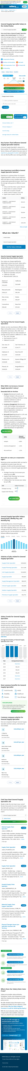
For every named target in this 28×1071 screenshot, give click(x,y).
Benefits (16, 72)
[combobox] (14, 29)
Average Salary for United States (10, 134)
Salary (6, 10)
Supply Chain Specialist (8, 847)
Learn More (15, 3)
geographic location (13, 153)
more (22, 839)
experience (4, 153)
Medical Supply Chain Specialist (8, 828)
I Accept (25, 2)
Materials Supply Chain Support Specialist (8, 905)
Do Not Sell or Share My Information (10, 1066)
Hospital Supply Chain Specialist (8, 885)
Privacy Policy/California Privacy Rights (10, 1059)
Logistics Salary (12, 10)
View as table (22, 75)
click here (3, 636)
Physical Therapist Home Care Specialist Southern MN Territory (10, 926)
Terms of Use (5, 1063)
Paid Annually (8, 75)
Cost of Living (5, 130)
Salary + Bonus (9, 72)
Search (24, 29)
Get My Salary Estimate (14, 247)
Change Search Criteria (7, 96)
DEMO (24, 6)
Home (2, 10)
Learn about (11, 1035)
